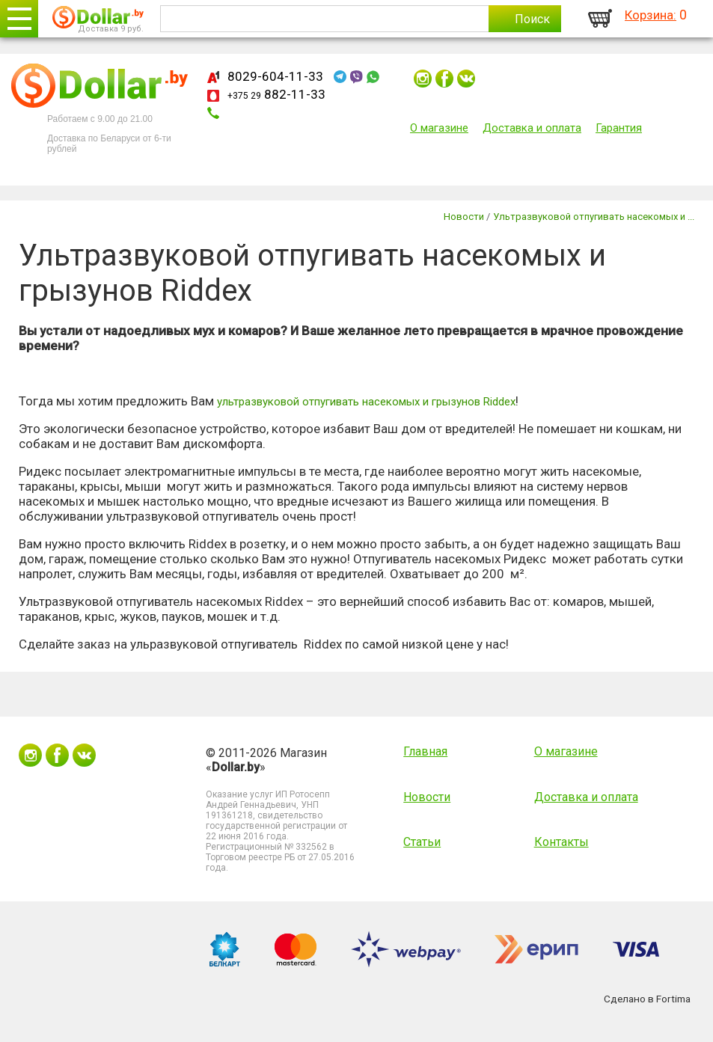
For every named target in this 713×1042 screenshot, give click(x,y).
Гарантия (619, 128)
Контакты (561, 842)
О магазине (439, 128)
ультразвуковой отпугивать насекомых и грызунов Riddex (366, 401)
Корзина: (650, 14)
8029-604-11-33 (275, 76)
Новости (426, 797)
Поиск (532, 19)
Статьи (422, 842)
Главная (425, 751)
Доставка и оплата (532, 128)
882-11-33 (276, 94)
